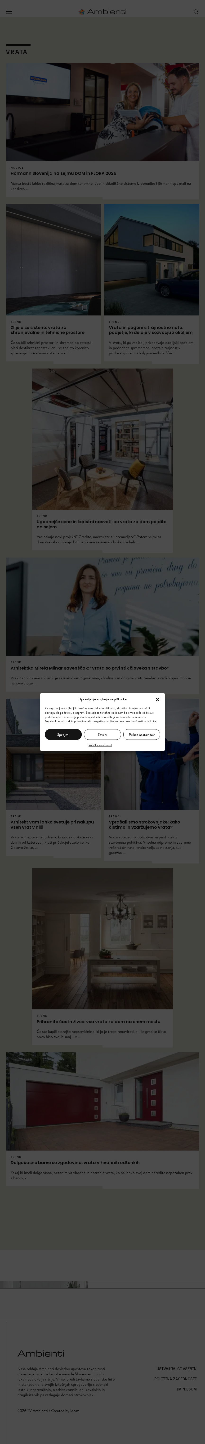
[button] (157, 699)
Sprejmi (63, 734)
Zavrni (102, 734)
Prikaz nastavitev (142, 734)
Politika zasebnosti (100, 745)
